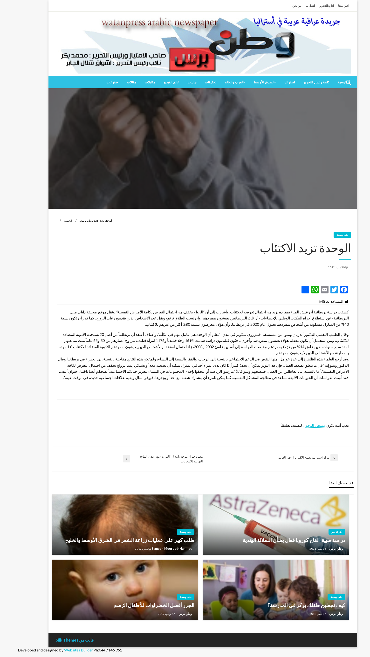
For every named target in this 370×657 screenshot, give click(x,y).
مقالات (114, 82)
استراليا (272, 82)
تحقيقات (193, 82)
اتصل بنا (292, 5)
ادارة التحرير (308, 5)
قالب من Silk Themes (57, 640)
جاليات (174, 82)
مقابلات (132, 82)
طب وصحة (67, 220)
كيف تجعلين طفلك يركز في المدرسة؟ (288, 605)
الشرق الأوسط (246, 82)
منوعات (94, 82)
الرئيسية (50, 220)
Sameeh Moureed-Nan (151, 548)
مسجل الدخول (296, 425)
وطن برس (318, 548)
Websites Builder (60, 650)
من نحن (278, 5)
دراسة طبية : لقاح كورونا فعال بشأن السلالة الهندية (276, 540)
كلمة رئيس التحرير (298, 82)
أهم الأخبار (319, 531)
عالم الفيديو (154, 82)
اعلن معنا (325, 5)
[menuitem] (298, 82)
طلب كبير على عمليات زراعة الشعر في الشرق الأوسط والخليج (112, 540)
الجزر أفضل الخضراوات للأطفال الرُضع (136, 605)
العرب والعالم (216, 82)
